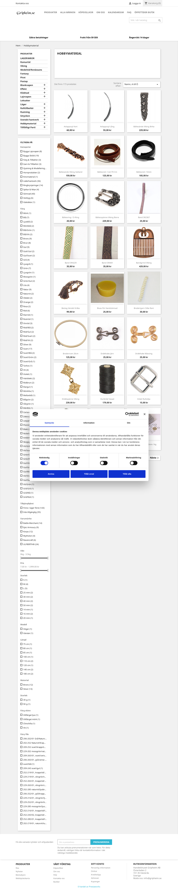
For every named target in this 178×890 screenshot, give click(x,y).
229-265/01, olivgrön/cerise (35, 785)
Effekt (23, 89)
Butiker (56, 881)
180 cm (28, 673)
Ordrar (94, 871)
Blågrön (28, 399)
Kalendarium (116, 12)
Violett (27, 374)
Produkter (50, 12)
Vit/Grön (28, 484)
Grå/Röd (28, 497)
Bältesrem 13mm (143, 172)
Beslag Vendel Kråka (71, 308)
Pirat (23, 77)
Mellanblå (29, 395)
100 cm (28, 656)
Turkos (27, 365)
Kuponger (95, 881)
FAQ (129, 12)
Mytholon (29, 535)
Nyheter (19, 871)
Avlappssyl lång (107, 126)
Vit (26, 370)
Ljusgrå (28, 264)
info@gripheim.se (152, 878)
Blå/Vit (27, 234)
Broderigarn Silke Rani (144, 308)
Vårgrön (28, 403)
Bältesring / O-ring (70, 217)
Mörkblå (28, 226)
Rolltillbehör (27, 108)
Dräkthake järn (107, 353)
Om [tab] (128, 423)
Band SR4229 (71, 262)
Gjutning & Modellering (35, 168)
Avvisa (51, 474)
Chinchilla (29, 723)
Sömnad (29, 193)
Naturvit (28, 293)
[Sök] (145, 20)
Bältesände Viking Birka (143, 126)
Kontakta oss (22, 3)
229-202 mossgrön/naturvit (35, 751)
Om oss (100, 12)
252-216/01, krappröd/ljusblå (35, 810)
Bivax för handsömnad (107, 308)
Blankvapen (26, 85)
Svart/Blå (29, 353)
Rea (17, 868)
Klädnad (24, 92)
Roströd (28, 319)
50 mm (28, 605)
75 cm (27, 644)
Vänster (28, 633)
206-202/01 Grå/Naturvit (35, 738)
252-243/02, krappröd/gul (35, 814)
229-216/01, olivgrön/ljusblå (35, 798)
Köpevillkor (85, 12)
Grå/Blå (28, 492)
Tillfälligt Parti (28, 127)
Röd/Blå (28, 327)
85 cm (27, 652)
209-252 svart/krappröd (35, 747)
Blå (26, 217)
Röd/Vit (28, 340)
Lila (26, 285)
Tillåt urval (89, 474)
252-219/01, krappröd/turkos (35, 772)
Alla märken (67, 12)
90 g (26, 704)
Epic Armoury (31, 527)
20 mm (28, 618)
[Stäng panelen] (144, 414)
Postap (24, 81)
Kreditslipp (96, 874)
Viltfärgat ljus (30, 715)
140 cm (28, 669)
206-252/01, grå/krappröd (35, 793)
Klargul (28, 386)
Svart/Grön (29, 357)
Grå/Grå (28, 488)
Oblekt (27, 298)
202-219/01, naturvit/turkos (35, 823)
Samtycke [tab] (49, 423)
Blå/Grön (29, 230)
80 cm (27, 648)
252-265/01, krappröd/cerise (35, 781)
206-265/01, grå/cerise (35, 759)
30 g (26, 699)
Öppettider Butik (144, 12)
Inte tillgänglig (32, 512)
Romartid (25, 62)
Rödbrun (28, 382)
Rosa (27, 306)
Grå (26, 259)
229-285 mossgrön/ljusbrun (35, 806)
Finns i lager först (34, 507)
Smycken (25, 116)
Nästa (154, 457)
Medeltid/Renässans (31, 69)
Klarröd (28, 314)
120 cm (28, 665)
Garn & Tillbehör (32, 164)
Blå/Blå (28, 408)
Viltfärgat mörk (31, 719)
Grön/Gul (29, 281)
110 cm (28, 661)
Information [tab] (89, 423)
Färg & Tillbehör (32, 159)
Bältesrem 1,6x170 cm (107, 172)
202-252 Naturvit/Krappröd (35, 742)
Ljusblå (28, 221)
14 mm (28, 609)
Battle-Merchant (32, 523)
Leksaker (25, 100)
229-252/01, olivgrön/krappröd (35, 802)
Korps (28, 531)
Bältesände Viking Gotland (70, 172)
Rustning (25, 112)
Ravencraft (29, 540)
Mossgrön (29, 276)
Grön (27, 268)
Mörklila (28, 391)
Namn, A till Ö (141, 84)
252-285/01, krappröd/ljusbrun (35, 819)
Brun (27, 242)
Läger (23, 104)
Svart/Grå (29, 361)
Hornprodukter (31, 172)
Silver (27, 344)
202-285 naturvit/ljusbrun (35, 789)
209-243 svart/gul (33, 768)
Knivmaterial (30, 176)
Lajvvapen (25, 96)
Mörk (27, 213)
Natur (27, 289)
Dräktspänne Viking (70, 399)
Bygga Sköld (31, 155)
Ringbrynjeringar (33, 185)
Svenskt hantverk (29, 119)
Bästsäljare (21, 875)
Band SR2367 (144, 217)
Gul (26, 247)
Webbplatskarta (23, 878)
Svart (27, 348)
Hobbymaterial (28, 123)
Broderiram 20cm (70, 353)
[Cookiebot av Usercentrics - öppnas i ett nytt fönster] (127, 414)
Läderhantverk (32, 181)
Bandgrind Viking (144, 262)
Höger (27, 629)
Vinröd (27, 323)
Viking (23, 66)
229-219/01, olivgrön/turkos (35, 776)
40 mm (28, 601)
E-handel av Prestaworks (89, 886)
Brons (27, 238)
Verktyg (28, 198)
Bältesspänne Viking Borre (107, 217)
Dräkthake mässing (143, 353)
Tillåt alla (127, 474)
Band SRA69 (107, 262)
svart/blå (28, 764)
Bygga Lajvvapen (32, 151)
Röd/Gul (28, 331)
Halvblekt (29, 378)
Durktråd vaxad (107, 399)
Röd (26, 310)
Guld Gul (28, 251)
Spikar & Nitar (31, 189)
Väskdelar (29, 202)
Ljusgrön (28, 272)
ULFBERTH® (31, 544)
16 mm (28, 613)
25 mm (28, 592)
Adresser (95, 878)
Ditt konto (97, 863)
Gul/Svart (29, 255)
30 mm (28, 596)
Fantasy (24, 73)
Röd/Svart (29, 336)
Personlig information (100, 867)
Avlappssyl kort (70, 126)
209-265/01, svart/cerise (35, 755)
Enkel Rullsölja (143, 399)
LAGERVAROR (27, 58)
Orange (28, 302)
